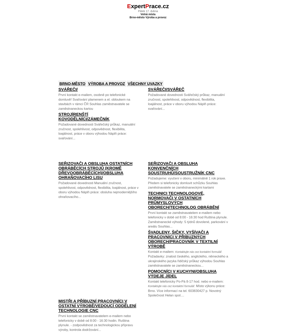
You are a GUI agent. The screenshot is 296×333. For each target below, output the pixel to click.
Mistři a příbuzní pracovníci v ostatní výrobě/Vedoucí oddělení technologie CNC (97, 306)
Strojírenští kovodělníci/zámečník (84, 116)
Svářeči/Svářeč (166, 89)
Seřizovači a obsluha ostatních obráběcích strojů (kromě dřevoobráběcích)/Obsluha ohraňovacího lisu (95, 170)
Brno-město (72, 84)
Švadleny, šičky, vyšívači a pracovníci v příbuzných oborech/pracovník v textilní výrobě (183, 239)
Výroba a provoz (106, 84)
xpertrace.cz (148, 6)
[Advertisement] (148, 47)
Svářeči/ (68, 89)
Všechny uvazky (145, 84)
